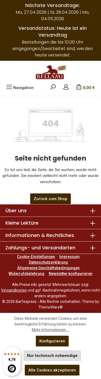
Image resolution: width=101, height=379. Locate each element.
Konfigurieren (52, 341)
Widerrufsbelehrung (26, 273)
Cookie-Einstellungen (36, 256)
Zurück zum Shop (50, 198)
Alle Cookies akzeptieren (52, 370)
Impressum (69, 256)
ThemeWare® (50, 307)
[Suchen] (53, 87)
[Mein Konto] (66, 87)
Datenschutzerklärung (48, 262)
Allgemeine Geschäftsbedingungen (48, 268)
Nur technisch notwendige (52, 355)
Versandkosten (14, 290)
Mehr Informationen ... (50, 330)
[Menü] (20, 87)
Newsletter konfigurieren (70, 273)
